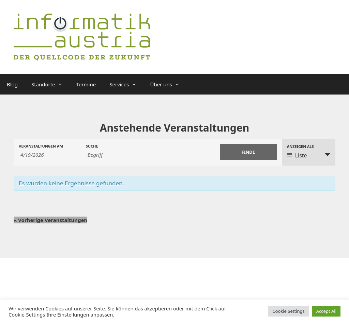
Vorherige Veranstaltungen (50, 220)
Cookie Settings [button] (288, 311)
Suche (92, 146)
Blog (12, 84)
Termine (86, 84)
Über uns (168, 84)
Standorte (50, 84)
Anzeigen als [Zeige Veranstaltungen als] (300, 146)
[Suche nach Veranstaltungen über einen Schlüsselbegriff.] (125, 155)
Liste (297, 155)
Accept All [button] (326, 311)
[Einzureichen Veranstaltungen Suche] (248, 152)
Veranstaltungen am (41, 146)
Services (126, 84)
